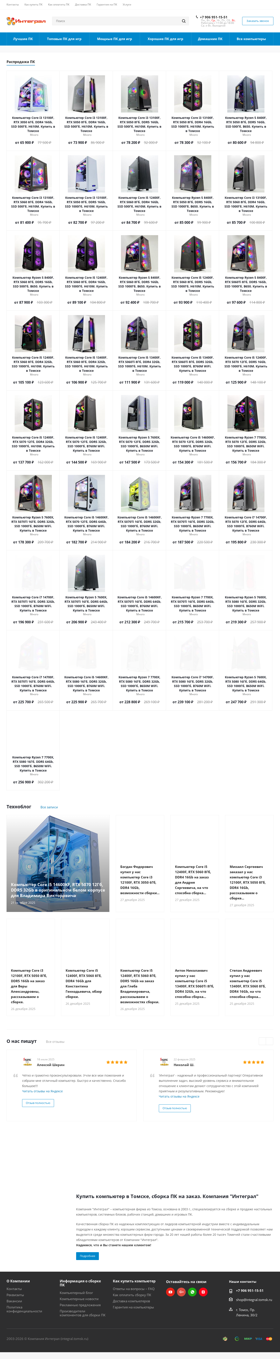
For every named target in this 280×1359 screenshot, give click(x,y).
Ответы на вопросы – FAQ (134, 1289)
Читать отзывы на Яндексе (42, 1091)
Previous (262, 1041)
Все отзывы (55, 1041)
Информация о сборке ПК (80, 1283)
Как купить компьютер (134, 1281)
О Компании (18, 1281)
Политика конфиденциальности (24, 1309)
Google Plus (181, 1292)
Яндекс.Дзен (203, 1292)
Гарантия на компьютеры (133, 1307)
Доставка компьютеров (131, 1301)
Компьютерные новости (79, 1299)
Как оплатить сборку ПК (132, 1295)
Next (269, 1041)
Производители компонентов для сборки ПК (82, 1313)
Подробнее (87, 1256)
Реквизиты (15, 1295)
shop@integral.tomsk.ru (254, 1299)
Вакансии (14, 1301)
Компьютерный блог (76, 1292)
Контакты (14, 1289)
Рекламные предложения (80, 1305)
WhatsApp (192, 1292)
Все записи (49, 807)
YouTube (170, 1292)
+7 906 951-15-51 (214, 17)
